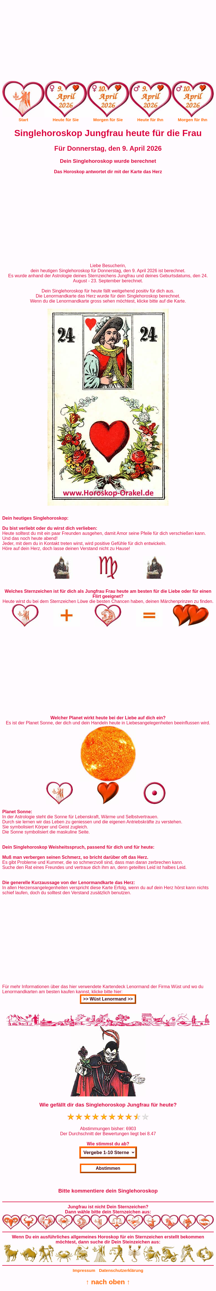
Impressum (84, 1270)
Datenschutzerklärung (121, 1270)
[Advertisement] (108, 41)
